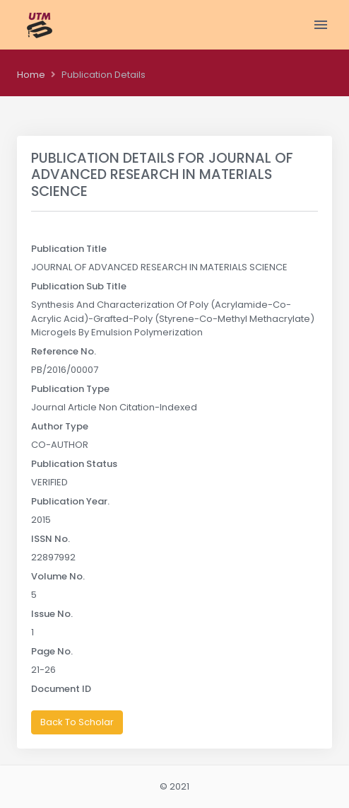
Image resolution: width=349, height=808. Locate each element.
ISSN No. (50, 539)
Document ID (61, 689)
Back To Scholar (77, 722)
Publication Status (74, 464)
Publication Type (70, 389)
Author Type (59, 426)
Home (31, 74)
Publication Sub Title (78, 286)
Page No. (52, 651)
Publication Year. (70, 501)
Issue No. (52, 614)
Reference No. (63, 351)
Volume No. (58, 576)
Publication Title (69, 248)
